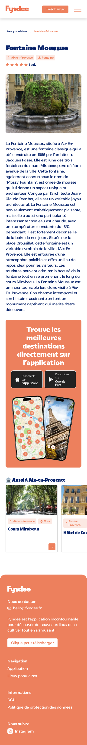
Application (17, 668)
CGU (11, 699)
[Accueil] (17, 9)
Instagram (20, 731)
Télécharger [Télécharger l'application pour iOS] (55, 9)
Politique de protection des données (39, 707)
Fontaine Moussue (46, 31)
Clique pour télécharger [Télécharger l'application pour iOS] (32, 643)
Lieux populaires (16, 31)
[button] (27, 379)
